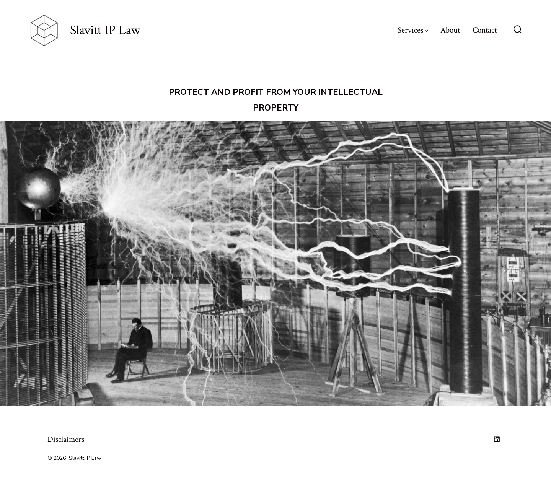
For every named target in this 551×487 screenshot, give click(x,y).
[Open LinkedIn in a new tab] (497, 439)
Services (413, 30)
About (450, 30)
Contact (485, 30)
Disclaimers (65, 439)
